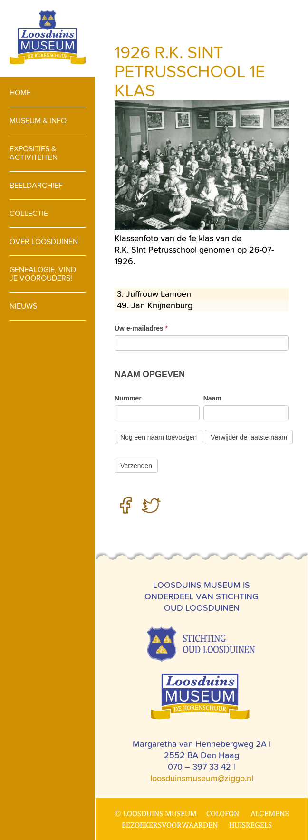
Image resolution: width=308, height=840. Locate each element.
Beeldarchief (36, 185)
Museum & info (38, 120)
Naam (212, 398)
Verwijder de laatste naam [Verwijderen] (249, 437)
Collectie (29, 213)
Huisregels (250, 825)
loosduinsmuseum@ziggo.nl (201, 778)
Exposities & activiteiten (34, 153)
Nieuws (23, 306)
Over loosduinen (44, 241)
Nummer (128, 398)
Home (20, 92)
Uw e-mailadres (141, 328)
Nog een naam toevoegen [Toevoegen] (158, 437)
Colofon (222, 813)
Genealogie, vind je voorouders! (43, 274)
